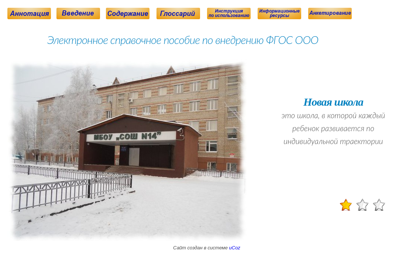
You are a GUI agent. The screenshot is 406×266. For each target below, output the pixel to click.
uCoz (234, 247)
